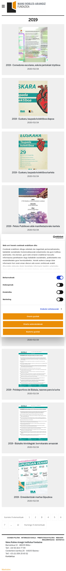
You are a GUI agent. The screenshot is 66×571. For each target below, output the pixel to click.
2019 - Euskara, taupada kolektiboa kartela (33, 172)
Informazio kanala (28, 538)
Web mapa (59, 538)
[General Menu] (4, 6)
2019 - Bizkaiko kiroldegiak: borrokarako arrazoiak (33, 443)
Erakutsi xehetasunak (49, 309)
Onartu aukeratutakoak (33, 324)
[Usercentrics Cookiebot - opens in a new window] (53, 237)
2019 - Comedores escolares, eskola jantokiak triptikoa (33, 65)
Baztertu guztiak (33, 332)
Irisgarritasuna (48, 540)
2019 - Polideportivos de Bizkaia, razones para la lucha (33, 390)
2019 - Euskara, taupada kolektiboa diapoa (33, 119)
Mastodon (6, 569)
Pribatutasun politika (46, 538)
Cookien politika (13, 538)
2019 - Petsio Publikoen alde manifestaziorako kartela (33, 226)
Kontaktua (60, 540)
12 (18, 525)
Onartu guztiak (33, 316)
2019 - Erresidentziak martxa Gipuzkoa (33, 497)
